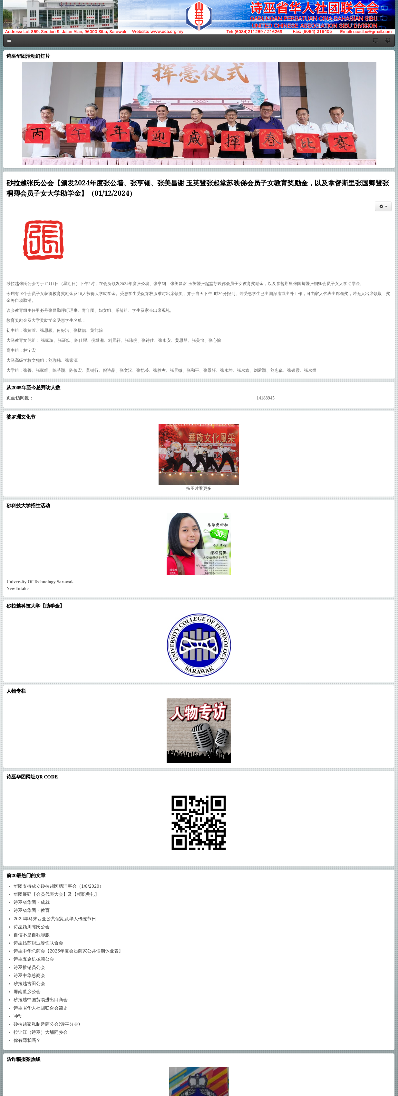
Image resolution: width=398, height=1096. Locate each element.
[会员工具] (383, 206)
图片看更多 (198, 488)
